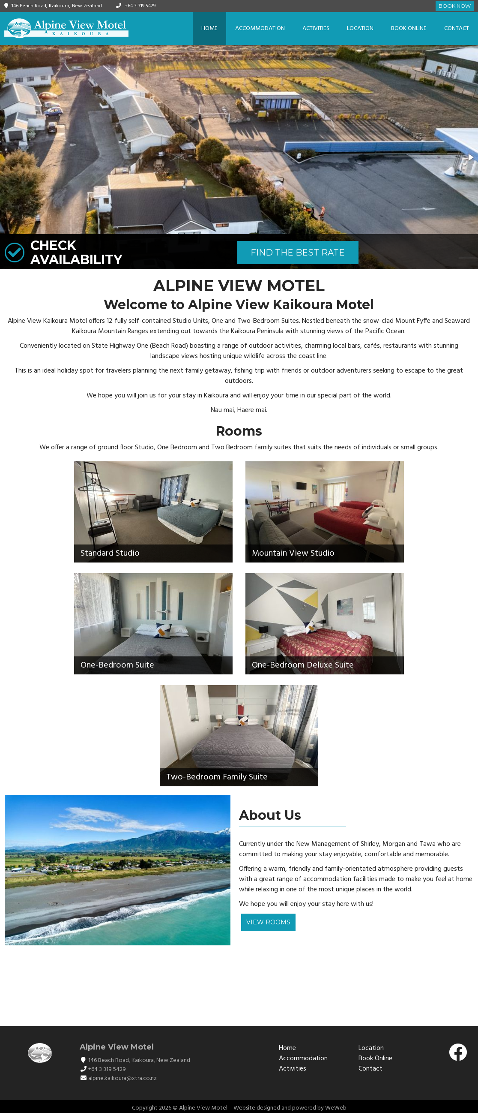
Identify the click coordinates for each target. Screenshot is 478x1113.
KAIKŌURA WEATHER (239, 985)
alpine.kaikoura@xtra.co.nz (122, 1078)
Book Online (409, 28)
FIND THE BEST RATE (298, 252)
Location (360, 28)
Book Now (455, 6)
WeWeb (336, 1108)
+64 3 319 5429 (140, 6)
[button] (470, 157)
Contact (456, 28)
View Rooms (268, 922)
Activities (315, 28)
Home (209, 28)
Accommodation (260, 28)
